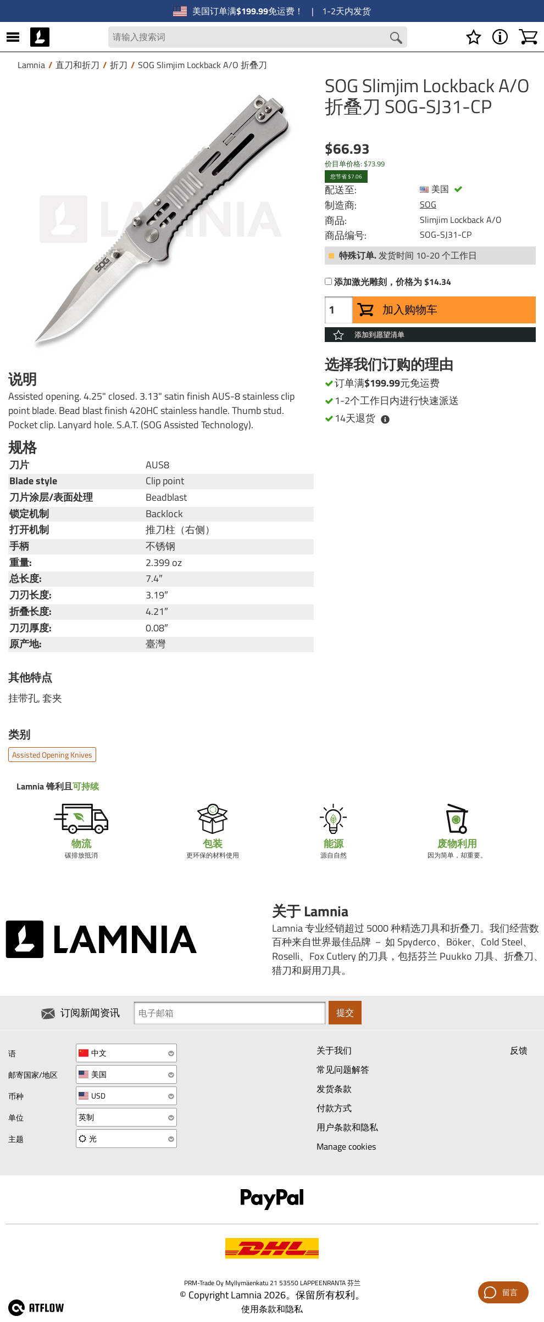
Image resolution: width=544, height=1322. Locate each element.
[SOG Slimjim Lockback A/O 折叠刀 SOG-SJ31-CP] (161, 220)
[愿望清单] (473, 37)
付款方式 (334, 1107)
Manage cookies (346, 1146)
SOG (428, 204)
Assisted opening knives (52, 754)
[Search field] (258, 37)
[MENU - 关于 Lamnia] (500, 37)
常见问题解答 (343, 1069)
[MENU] (13, 37)
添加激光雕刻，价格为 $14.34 (392, 282)
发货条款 (334, 1088)
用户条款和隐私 (347, 1127)
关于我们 (334, 1050)
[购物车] (528, 37)
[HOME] (39, 37)
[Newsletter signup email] (230, 1012)
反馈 (519, 1050)
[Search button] (396, 38)
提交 (345, 1012)
